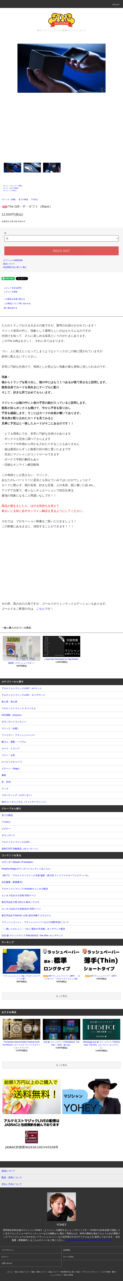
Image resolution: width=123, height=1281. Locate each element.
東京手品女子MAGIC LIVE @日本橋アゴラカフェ (26, 915)
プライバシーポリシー (90, 1272)
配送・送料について (39, 1272)
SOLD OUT (61, 250)
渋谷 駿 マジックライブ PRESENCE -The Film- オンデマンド (32, 935)
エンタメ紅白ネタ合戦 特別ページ (19, 895)
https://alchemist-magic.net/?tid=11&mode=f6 (88, 1240)
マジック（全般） (16, 186)
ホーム (5, 186)
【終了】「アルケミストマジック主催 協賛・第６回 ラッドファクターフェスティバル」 (46, 875)
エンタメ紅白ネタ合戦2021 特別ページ (21, 909)
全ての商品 (14, 188)
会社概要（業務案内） (13, 882)
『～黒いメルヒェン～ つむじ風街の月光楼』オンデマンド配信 (33, 929)
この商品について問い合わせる (15, 303)
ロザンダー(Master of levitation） (18, 862)
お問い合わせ (7, 1263)
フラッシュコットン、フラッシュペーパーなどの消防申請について (35, 922)
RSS (65, 1275)
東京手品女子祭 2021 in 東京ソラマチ (20, 902)
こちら (40, 608)
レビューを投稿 (8, 292)
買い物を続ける (8, 308)
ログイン (5, 1257)
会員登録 (66, 1250)
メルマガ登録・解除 (108, 1272)
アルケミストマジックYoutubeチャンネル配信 (25, 888)
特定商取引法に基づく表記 (14, 267)
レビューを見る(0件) (11, 288)
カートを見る (68, 1257)
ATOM (70, 1275)
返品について (9, 264)
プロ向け (13, 190)
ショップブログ (55, 1275)
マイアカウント (8, 1250)
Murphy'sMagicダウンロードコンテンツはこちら (26, 868)
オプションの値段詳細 (12, 260)
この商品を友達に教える (12, 299)
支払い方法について (22, 1272)
